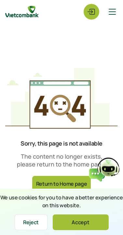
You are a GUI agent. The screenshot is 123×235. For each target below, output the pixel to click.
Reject (31, 222)
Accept (80, 222)
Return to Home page (61, 183)
